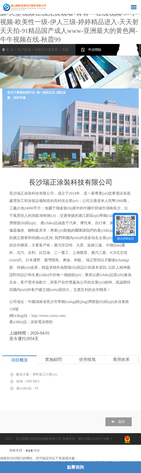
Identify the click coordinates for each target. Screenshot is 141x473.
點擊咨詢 (75, 467)
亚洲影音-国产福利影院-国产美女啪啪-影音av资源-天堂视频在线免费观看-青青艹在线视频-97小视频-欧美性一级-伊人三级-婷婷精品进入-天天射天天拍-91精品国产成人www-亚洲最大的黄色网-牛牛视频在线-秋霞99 (69, 22)
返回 (121, 421)
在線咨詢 (126, 49)
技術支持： (17, 450)
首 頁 (9, 49)
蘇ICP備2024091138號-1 (95, 439)
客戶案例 (24, 49)
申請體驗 (94, 49)
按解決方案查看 (46, 49)
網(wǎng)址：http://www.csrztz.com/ (37, 316)
